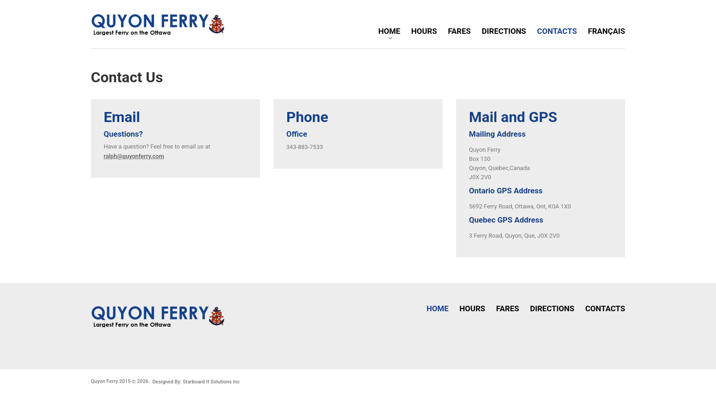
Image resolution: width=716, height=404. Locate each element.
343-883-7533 (304, 147)
